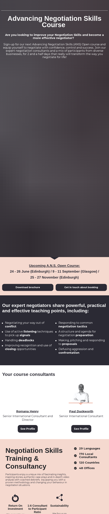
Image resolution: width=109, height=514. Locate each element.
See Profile (27, 346)
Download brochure (28, 204)
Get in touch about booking (81, 204)
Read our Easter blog (54, 464)
